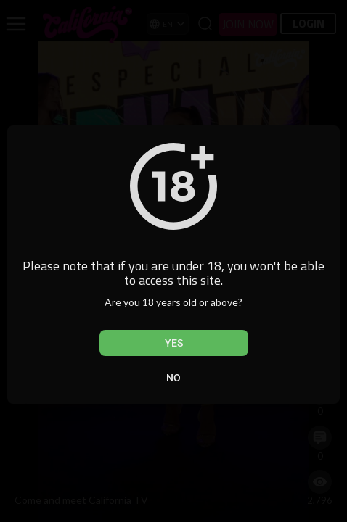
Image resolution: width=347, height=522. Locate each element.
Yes (174, 343)
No (173, 378)
